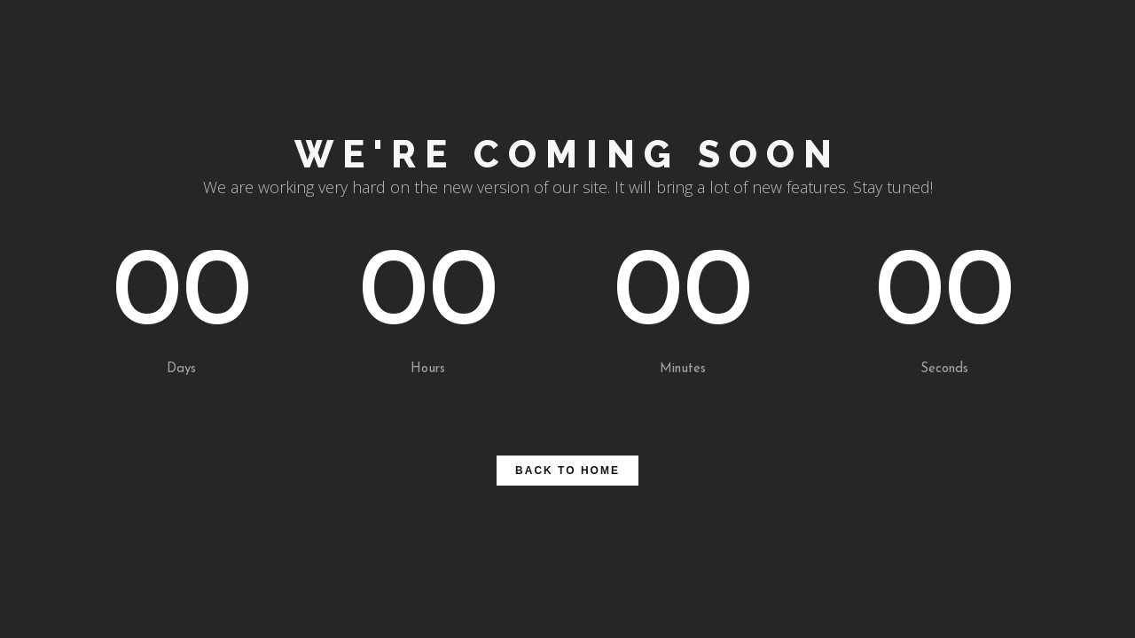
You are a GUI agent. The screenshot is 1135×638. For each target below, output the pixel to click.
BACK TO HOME (567, 470)
